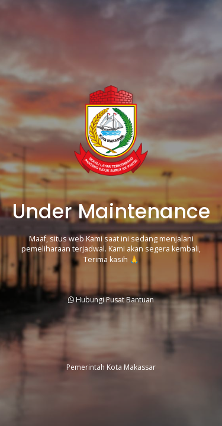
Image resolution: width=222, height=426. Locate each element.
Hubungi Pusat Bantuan (111, 300)
